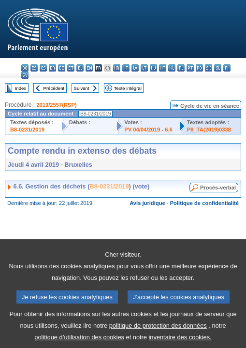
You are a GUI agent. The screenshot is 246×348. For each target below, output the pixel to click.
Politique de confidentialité (204, 203)
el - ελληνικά (80, 68)
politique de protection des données (158, 332)
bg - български (25, 68)
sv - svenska (25, 75)
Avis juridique (147, 203)
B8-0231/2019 (27, 129)
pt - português (190, 68)
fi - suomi (227, 68)
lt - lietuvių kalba (144, 68)
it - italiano (126, 68)
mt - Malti (162, 68)
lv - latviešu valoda (135, 68)
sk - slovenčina (208, 68)
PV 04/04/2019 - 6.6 (148, 129)
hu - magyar (153, 68)
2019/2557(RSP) (56, 105)
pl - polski (181, 68)
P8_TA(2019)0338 (209, 129)
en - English (89, 68)
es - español (34, 68)
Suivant (81, 88)
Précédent (54, 88)
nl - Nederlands (171, 68)
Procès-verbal (218, 187)
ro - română (199, 68)
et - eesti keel (70, 68)
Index (20, 88)
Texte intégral (128, 88)
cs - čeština (43, 68)
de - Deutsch (61, 68)
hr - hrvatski (116, 68)
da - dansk (52, 68)
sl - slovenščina (217, 68)
